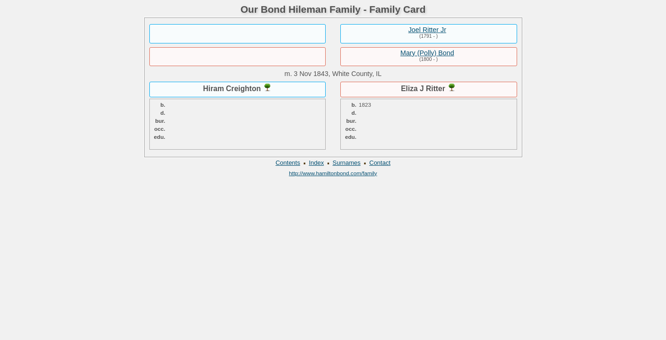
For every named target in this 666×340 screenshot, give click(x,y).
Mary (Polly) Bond (427, 53)
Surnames (347, 162)
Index (316, 162)
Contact (379, 162)
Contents (288, 162)
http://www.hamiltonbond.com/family (333, 173)
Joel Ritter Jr (427, 30)
